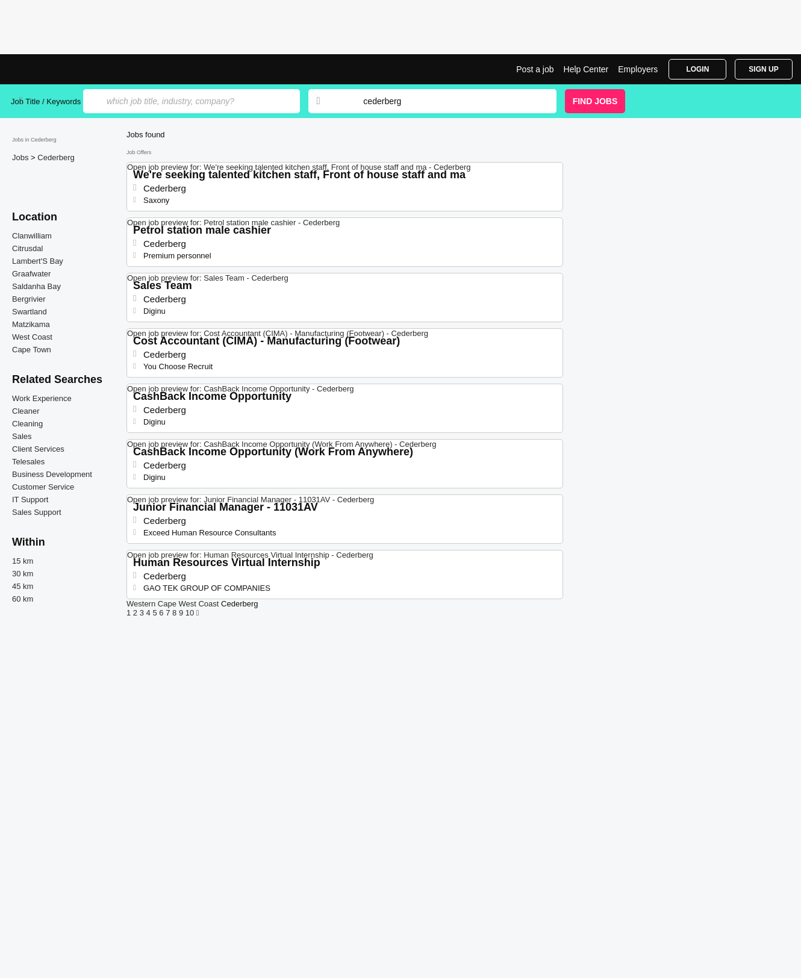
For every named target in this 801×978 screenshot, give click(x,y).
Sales (22, 436)
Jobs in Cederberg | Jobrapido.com (56, 69)
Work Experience (42, 398)
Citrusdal (27, 248)
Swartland (29, 311)
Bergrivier (29, 299)
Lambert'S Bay (37, 261)
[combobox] (448, 101)
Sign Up (763, 69)
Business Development (52, 474)
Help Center (586, 69)
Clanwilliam (32, 235)
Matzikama (31, 324)
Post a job (534, 69)
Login (697, 69)
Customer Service (43, 486)
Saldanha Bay (36, 286)
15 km (22, 560)
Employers (638, 69)
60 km (22, 598)
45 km (22, 586)
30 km (22, 573)
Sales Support (36, 512)
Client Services (38, 448)
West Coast (32, 336)
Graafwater (31, 273)
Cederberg (55, 157)
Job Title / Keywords (46, 101)
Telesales (28, 461)
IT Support (30, 499)
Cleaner (26, 411)
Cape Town (31, 349)
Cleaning (27, 423)
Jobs (21, 157)
